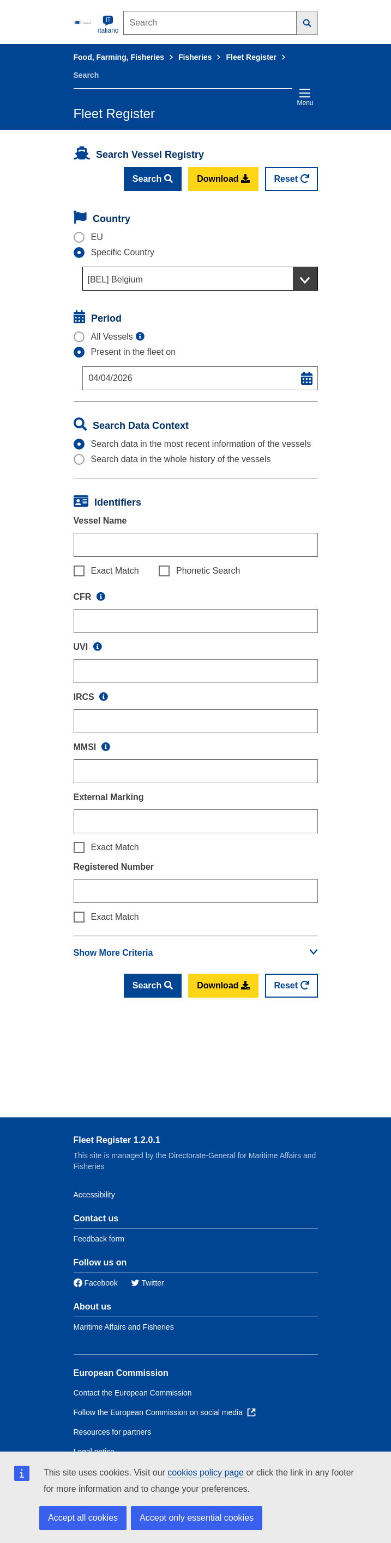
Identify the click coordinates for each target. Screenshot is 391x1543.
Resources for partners (112, 1432)
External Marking (109, 797)
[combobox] (200, 278)
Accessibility (94, 1194)
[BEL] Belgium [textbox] (115, 279)
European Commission (121, 1373)
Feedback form (99, 1238)
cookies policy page (205, 1472)
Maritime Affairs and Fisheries (124, 1327)
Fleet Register (251, 57)
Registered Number (114, 866)
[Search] (307, 23)
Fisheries (195, 57)
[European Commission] (84, 22)
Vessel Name (100, 520)
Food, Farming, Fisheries (119, 57)
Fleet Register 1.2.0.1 (117, 1140)
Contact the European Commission (133, 1392)
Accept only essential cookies (197, 1517)
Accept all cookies (83, 1517)
